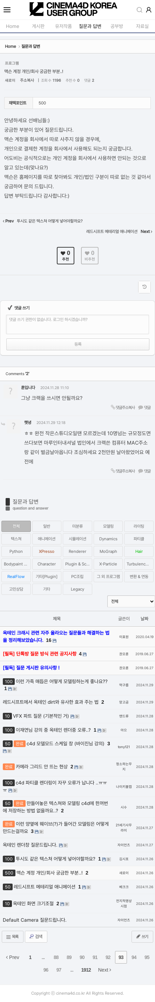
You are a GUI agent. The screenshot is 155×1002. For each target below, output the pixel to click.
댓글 (144, 407)
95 (146, 957)
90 (82, 957)
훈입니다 (28, 387)
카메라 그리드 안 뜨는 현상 (42, 766)
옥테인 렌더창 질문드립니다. (31, 845)
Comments (17, 374)
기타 (46, 589)
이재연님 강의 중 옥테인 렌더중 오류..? (54, 730)
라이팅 (139, 526)
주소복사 (27, 80)
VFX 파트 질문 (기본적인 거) (41, 716)
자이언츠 (123, 845)
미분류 (77, 526)
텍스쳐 (16, 538)
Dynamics (108, 538)
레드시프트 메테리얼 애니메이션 (45, 887)
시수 (124, 807)
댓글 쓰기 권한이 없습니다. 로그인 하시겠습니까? (48, 319)
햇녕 (27, 422)
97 (58, 970)
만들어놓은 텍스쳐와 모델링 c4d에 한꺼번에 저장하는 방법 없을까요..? (55, 806)
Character (47, 564)
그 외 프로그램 (108, 576)
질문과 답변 (26, 501)
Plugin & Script (78, 564)
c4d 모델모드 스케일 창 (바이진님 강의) (66, 743)
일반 (46, 526)
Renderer (77, 551)
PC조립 (77, 576)
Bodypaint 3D (16, 564)
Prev (12, 957)
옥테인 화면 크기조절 (34, 903)
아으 (124, 730)
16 (49, 640)
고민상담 (16, 589)
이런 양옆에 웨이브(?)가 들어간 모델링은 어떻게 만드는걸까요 (56, 827)
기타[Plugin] (47, 576)
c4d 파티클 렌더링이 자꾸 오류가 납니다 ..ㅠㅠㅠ (55, 786)
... (43, 957)
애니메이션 (46, 538)
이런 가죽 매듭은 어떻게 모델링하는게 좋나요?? (62, 681)
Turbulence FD (140, 564)
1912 (86, 970)
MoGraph (108, 551)
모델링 (108, 526)
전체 (16, 526)
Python (16, 551)
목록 (12, 936)
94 (134, 957)
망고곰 (124, 702)
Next (105, 970)
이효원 (124, 637)
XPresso (46, 551)
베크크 (124, 887)
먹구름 (124, 685)
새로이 (10, 80)
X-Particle (108, 564)
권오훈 (124, 654)
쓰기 (141, 936)
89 (69, 957)
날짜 (144, 618)
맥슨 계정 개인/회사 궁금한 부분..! (33, 71)
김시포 (124, 859)
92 (108, 957)
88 (56, 957)
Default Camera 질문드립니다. (35, 920)
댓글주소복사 (122, 407)
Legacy (77, 589)
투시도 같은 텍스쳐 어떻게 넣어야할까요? (56, 859)
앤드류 (124, 716)
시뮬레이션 (77, 538)
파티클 (139, 538)
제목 (57, 618)
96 (45, 970)
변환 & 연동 (139, 576)
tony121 (124, 747)
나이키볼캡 (124, 787)
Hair (139, 551)
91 (95, 957)
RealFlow (16, 576)
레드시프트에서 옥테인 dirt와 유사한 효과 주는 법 (51, 702)
